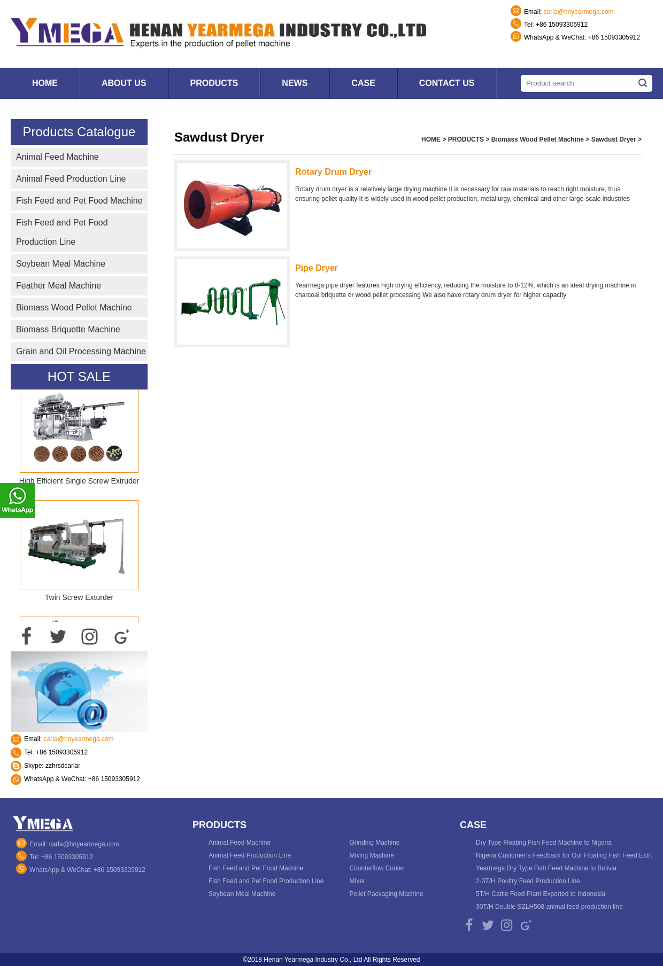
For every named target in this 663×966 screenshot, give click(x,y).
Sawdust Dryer (613, 139)
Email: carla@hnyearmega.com (74, 844)
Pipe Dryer (316, 267)
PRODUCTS (466, 139)
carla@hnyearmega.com (579, 11)
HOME (431, 139)
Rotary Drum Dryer (333, 171)
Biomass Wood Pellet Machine (537, 139)
